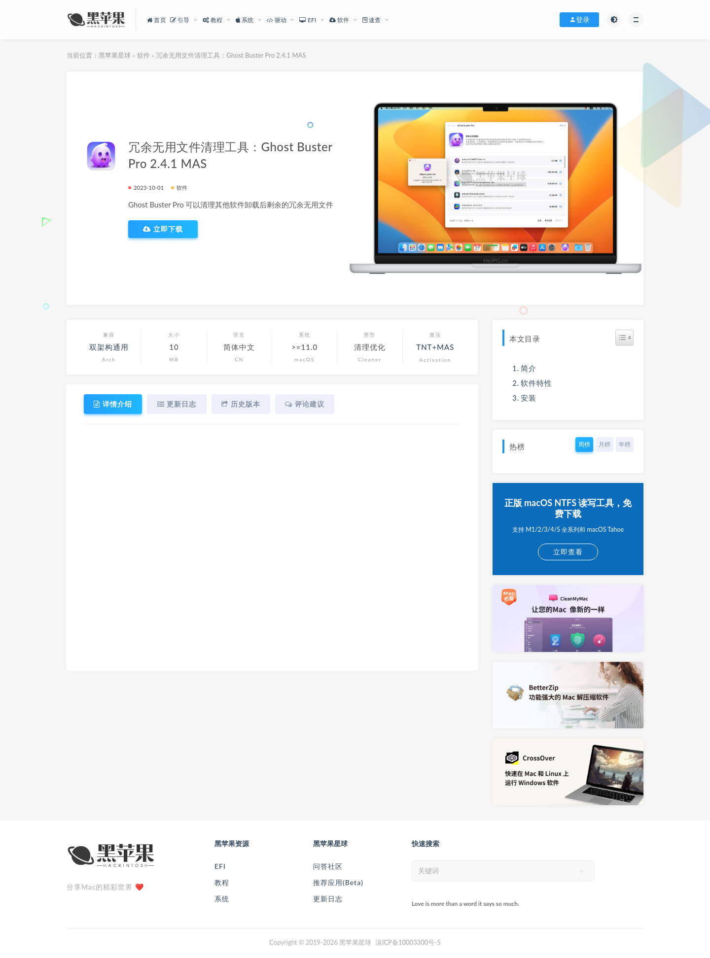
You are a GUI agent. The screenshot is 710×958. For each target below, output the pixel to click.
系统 (221, 898)
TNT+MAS (435, 346)
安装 (528, 397)
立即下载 (163, 229)
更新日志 (328, 898)
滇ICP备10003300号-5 (408, 942)
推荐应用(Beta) (338, 882)
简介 (528, 368)
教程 (221, 882)
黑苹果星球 (115, 55)
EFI (220, 866)
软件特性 (536, 382)
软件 (143, 55)
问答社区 (328, 866)
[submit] (581, 871)
